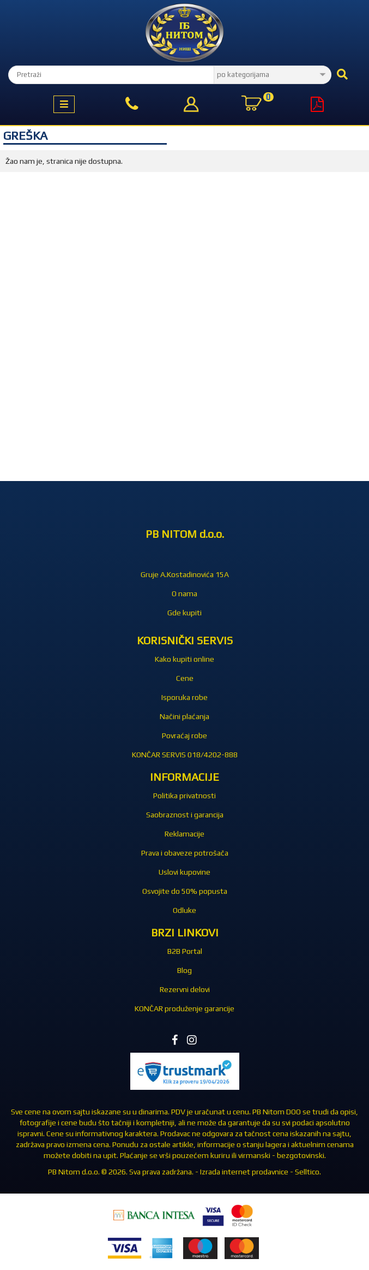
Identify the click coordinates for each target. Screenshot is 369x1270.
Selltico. (308, 1171)
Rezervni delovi (185, 989)
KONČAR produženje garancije (184, 1008)
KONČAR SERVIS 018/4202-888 (185, 754)
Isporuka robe (184, 697)
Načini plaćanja (184, 716)
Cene (184, 678)
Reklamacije (184, 833)
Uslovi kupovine (184, 872)
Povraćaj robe (184, 735)
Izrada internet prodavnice (244, 1171)
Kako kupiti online (184, 659)
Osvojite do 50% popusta (184, 891)
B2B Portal (184, 951)
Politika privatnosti (184, 795)
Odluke (184, 910)
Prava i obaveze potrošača (184, 852)
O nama (184, 593)
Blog (184, 970)
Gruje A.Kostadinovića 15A (185, 574)
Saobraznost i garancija (184, 814)
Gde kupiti (184, 612)
